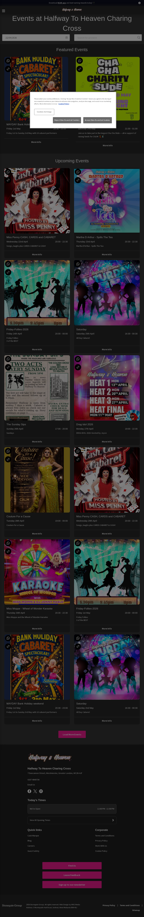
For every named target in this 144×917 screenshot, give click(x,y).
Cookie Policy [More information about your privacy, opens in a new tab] (63, 104)
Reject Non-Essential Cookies (67, 120)
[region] (73, 110)
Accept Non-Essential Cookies (97, 120)
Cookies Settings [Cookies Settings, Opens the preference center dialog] (44, 112)
